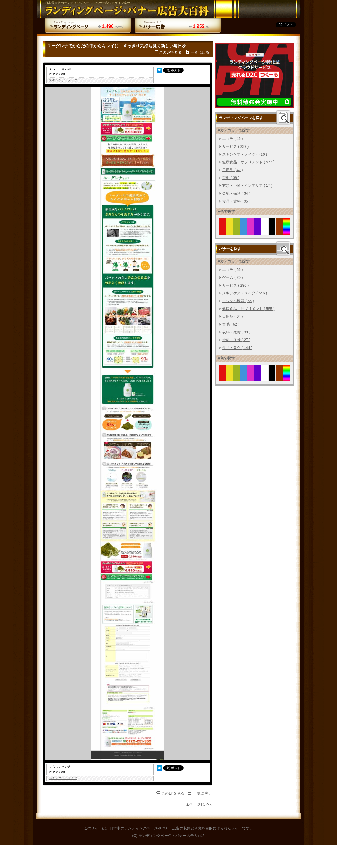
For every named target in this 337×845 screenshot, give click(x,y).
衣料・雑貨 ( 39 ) (236, 332)
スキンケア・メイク (63, 80)
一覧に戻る (200, 52)
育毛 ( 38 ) (230, 178)
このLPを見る (170, 52)
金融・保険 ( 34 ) (236, 193)
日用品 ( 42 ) (232, 170)
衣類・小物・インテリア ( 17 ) (247, 185)
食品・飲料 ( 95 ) (236, 201)
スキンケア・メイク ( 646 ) (244, 293)
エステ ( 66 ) (232, 269)
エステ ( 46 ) (232, 138)
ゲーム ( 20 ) (232, 277)
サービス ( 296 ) (235, 285)
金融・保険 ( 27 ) (236, 340)
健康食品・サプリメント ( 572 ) (248, 162)
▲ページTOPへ (199, 804)
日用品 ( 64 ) (232, 316)
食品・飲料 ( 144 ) (237, 348)
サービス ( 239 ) (235, 146)
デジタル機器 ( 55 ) (238, 301)
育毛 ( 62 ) (230, 324)
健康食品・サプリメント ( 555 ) (248, 309)
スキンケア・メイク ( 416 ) (244, 154)
